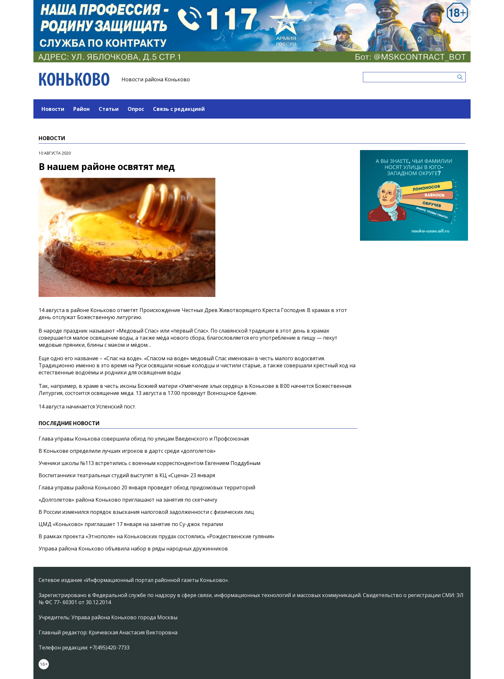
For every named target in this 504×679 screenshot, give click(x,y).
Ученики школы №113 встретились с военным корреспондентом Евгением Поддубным (149, 463)
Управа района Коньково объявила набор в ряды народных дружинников (133, 548)
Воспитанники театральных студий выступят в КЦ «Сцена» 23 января (127, 475)
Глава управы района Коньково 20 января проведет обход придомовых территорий (147, 487)
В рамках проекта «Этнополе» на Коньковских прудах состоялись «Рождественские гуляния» (156, 536)
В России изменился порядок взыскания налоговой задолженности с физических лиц (146, 511)
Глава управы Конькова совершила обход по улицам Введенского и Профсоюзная (144, 438)
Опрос (136, 108)
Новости (52, 108)
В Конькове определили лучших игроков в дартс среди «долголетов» (127, 450)
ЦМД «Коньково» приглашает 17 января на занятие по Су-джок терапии (131, 524)
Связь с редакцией (179, 108)
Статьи (109, 108)
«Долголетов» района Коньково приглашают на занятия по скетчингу (128, 499)
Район (81, 108)
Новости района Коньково (156, 79)
